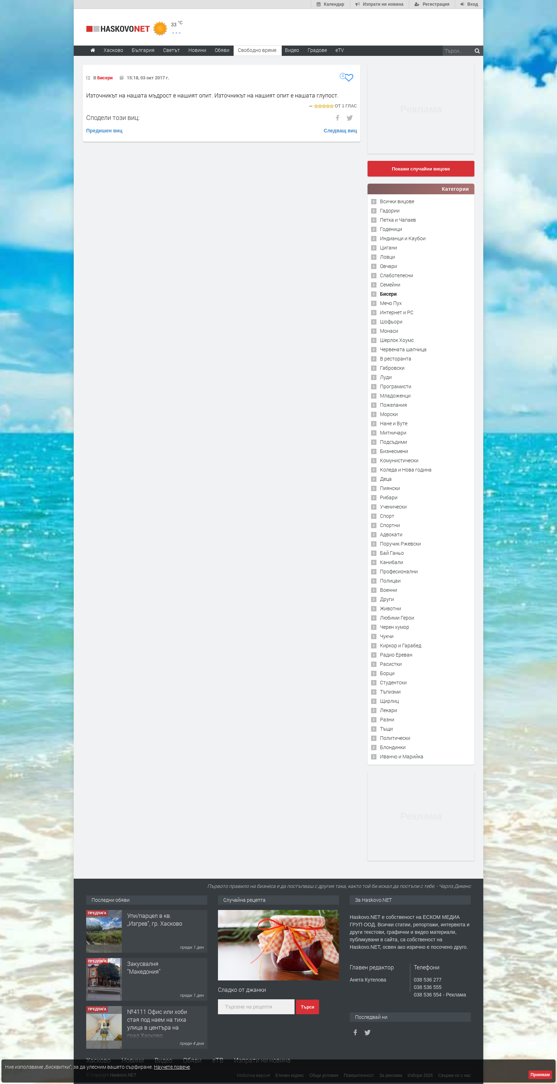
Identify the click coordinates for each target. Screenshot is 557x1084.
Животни (390, 608)
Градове (317, 50)
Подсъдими (393, 441)
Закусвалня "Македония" (144, 967)
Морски (389, 414)
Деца (386, 478)
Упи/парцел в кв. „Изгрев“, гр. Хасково (154, 919)
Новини (197, 50)
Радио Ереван (396, 654)
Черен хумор (394, 626)
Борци (387, 673)
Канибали (391, 562)
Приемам (540, 1074)
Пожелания (393, 404)
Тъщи (386, 728)
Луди (386, 377)
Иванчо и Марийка (401, 756)
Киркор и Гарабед (400, 645)
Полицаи (390, 580)
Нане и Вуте (393, 423)
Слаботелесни (396, 275)
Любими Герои (397, 617)
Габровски (392, 367)
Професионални (399, 571)
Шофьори (391, 321)
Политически (395, 738)
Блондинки (393, 747)
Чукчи (387, 636)
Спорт (387, 515)
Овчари (388, 266)
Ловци (387, 256)
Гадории (390, 210)
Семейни (390, 284)
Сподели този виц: (113, 117)
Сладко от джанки (242, 989)
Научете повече (172, 1066)
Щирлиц (389, 701)
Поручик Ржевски (400, 543)
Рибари (388, 497)
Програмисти (395, 386)
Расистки (391, 664)
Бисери (105, 77)
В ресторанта (395, 358)
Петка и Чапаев (398, 219)
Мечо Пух (391, 303)
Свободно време (257, 50)
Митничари (393, 432)
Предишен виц (104, 130)
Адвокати (391, 534)
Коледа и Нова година (406, 469)
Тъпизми (390, 691)
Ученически (393, 506)
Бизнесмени (394, 451)
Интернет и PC (396, 312)
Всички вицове (397, 201)
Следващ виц (340, 130)
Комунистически (399, 460)
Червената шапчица (403, 349)
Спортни (390, 525)
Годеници (391, 229)
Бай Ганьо (392, 552)
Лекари (388, 710)
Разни (387, 719)
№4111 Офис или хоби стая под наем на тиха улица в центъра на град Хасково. (157, 1023)
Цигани (388, 247)
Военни (388, 589)
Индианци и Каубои (403, 238)
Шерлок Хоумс (397, 340)
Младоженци (395, 395)
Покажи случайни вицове (421, 169)
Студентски (393, 682)
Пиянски (390, 488)
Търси (307, 1007)
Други (387, 599)
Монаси (389, 330)
